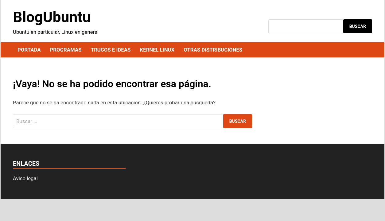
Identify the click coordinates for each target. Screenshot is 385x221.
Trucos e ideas (111, 50)
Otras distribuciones (213, 50)
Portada (29, 50)
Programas (65, 50)
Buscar (357, 26)
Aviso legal (25, 178)
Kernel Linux (157, 50)
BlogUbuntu (52, 17)
